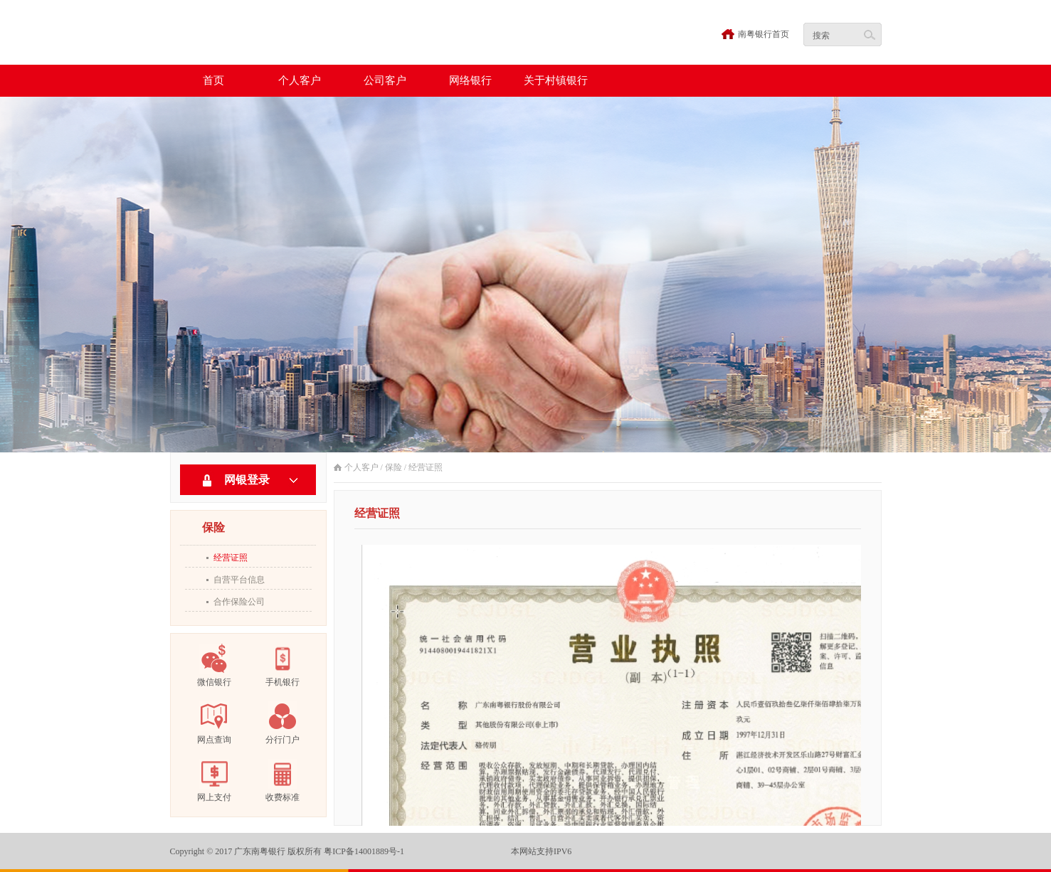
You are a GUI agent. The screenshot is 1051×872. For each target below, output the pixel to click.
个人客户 (361, 467)
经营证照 (230, 558)
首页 (213, 80)
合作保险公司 (239, 602)
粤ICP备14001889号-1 (364, 851)
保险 (393, 467)
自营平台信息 (239, 580)
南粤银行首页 (763, 34)
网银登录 (247, 480)
